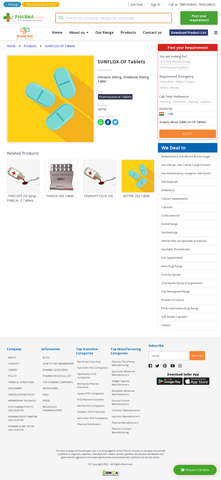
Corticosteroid (170, 215)
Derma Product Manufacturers (121, 402)
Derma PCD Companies (90, 405)
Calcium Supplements (174, 199)
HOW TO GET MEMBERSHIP (58, 363)
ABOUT (12, 357)
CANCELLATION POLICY (21, 394)
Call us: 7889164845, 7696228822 (192, 4)
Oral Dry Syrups (171, 274)
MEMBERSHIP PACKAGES (22, 400)
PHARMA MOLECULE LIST (57, 375)
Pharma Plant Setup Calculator (21, 428)
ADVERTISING (50, 388)
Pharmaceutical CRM (41, 4)
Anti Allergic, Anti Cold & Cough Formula (185, 165)
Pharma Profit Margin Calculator (22, 418)
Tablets (165, 325)
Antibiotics (167, 190)
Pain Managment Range (175, 291)
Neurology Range (172, 266)
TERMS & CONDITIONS (21, 382)
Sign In (155, 4)
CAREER (12, 369)
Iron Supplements (172, 258)
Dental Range (169, 224)
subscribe (197, 355)
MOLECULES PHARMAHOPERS (52, 408)
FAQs (46, 394)
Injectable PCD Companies (92, 367)
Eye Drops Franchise (89, 361)
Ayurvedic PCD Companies (92, 418)
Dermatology (169, 232)
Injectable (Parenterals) (175, 249)
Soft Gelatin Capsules (174, 317)
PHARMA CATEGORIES (55, 369)
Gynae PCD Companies (90, 393)
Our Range (104, 32)
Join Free (135, 4)
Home (57, 32)
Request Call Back (195, 470)
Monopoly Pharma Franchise (88, 385)
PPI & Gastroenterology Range (179, 308)
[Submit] (61, 18)
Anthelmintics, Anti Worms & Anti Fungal (185, 156)
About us (78, 32)
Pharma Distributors (89, 424)
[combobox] (114, 18)
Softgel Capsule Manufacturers (120, 382)
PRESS (46, 400)
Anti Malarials (169, 182)
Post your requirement (199, 18)
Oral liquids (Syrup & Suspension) (181, 283)
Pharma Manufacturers (125, 422)
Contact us (152, 32)
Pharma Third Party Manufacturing (123, 363)
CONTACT (13, 363)
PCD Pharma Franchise (90, 399)
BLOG (46, 357)
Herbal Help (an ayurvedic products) (183, 241)
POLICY (12, 375)
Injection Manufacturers (126, 416)
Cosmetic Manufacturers (126, 410)
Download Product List (188, 33)
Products (128, 32)
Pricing (12, 4)
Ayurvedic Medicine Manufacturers (123, 373)
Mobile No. (166, 109)
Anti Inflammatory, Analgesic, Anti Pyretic (186, 173)
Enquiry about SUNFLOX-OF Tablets (187, 122)
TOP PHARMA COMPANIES (58, 382)
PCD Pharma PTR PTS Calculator (21, 408)
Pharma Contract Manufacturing (121, 430)
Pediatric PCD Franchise (91, 411)
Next (188, 134)
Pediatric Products (172, 300)
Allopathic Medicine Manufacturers (123, 392)
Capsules (167, 207)
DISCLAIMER (15, 388)
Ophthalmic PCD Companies (86, 375)
